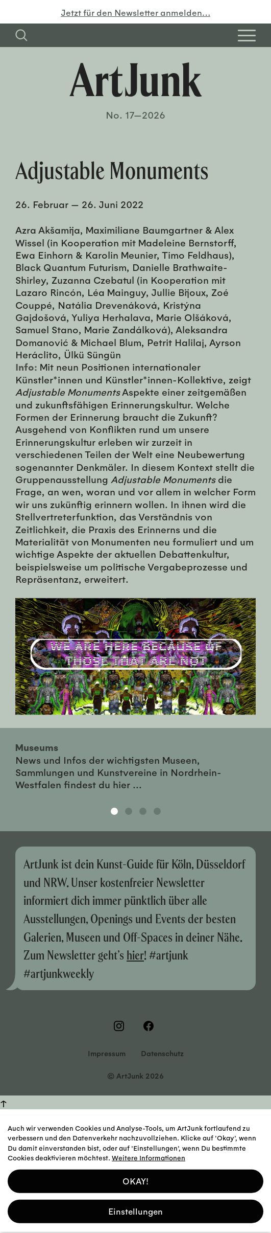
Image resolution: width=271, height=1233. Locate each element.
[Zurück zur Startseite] (135, 79)
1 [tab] (114, 811)
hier (135, 954)
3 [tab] (142, 811)
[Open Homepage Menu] (247, 35)
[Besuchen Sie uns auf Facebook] (150, 1026)
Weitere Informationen (148, 1154)
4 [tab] (157, 811)
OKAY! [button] (135, 1177)
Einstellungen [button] (135, 1207)
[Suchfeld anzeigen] (21, 35)
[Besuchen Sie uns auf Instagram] (121, 1026)
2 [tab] (128, 811)
